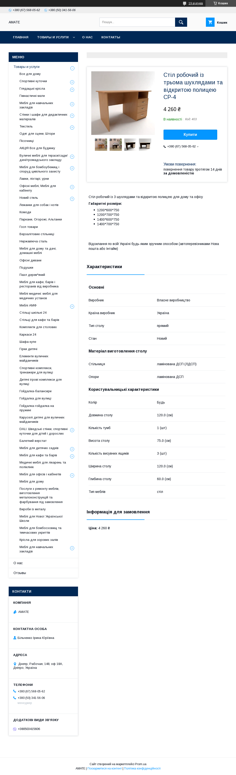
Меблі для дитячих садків (39, 448)
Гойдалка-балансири (36, 391)
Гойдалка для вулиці (35, 398)
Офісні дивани (30, 260)
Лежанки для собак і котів (39, 205)
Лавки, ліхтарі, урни (34, 178)
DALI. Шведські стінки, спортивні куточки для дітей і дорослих (44, 431)
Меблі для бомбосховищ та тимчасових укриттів (40, 530)
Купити (190, 134)
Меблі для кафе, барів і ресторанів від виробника (39, 284)
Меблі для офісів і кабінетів (40, 474)
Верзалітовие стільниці (37, 234)
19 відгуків (196, 3)
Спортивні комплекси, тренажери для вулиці (36, 370)
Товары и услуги (53, 37)
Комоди (25, 212)
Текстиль (26, 126)
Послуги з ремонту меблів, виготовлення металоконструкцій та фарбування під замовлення (41, 495)
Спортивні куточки (33, 81)
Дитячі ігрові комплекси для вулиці (41, 382)
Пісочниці (27, 141)
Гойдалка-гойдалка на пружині (37, 408)
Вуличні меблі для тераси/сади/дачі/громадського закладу (44, 158)
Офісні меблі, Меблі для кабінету (38, 188)
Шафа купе (28, 342)
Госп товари (29, 227)
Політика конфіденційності (142, 768)
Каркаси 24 (28, 334)
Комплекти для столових (38, 327)
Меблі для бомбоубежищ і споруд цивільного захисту (40, 169)
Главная (20, 37)
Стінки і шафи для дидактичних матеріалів (43, 117)
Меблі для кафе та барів (38, 455)
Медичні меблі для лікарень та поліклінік (43, 465)
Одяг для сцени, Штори (37, 133)
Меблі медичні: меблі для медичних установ (39, 296)
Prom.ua (140, 764)
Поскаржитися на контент (104, 768)
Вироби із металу (33, 509)
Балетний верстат (33, 441)
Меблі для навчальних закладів (36, 105)
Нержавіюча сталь (33, 241)
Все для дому (30, 74)
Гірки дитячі (28, 349)
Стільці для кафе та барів (39, 320)
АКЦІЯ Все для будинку (37, 148)
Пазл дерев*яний (32, 275)
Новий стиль (29, 197)
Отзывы (19, 573)
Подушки (26, 267)
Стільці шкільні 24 (33, 312)
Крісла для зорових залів (39, 540)
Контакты (110, 37)
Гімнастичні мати (32, 96)
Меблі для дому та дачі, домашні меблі (38, 251)
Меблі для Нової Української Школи (41, 519)
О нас (87, 37)
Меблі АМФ (28, 305)
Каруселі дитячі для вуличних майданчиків (42, 420)
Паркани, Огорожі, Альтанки (41, 219)
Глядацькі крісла (32, 88)
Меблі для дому (32, 481)
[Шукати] (181, 22)
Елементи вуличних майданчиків (34, 358)
